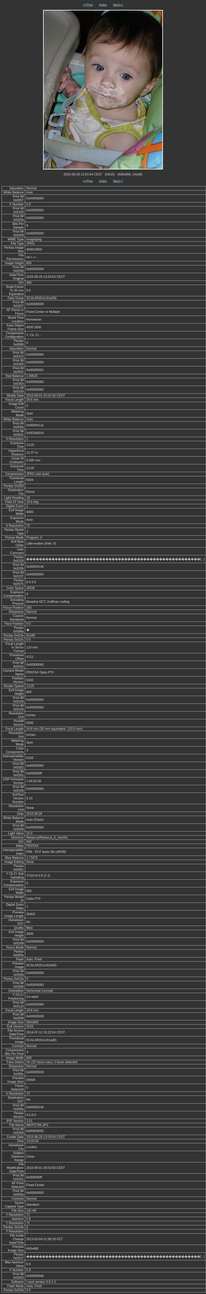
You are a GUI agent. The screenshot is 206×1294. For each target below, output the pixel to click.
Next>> (118, 5)
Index (103, 5)
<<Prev (88, 5)
